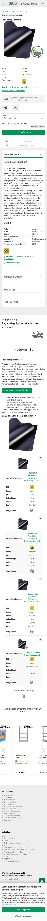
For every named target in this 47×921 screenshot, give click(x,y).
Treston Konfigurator (12, 811)
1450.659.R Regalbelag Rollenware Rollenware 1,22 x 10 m (32, 478)
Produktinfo (12, 154)
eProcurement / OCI (11, 813)
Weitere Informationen (23, 916)
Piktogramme (13, 277)
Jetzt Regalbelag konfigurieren (17, 390)
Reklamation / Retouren (13, 843)
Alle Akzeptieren (23, 910)
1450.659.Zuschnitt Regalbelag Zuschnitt (32, 653)
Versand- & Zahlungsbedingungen (17, 852)
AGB (6, 856)
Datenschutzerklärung (9, 905)
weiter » (15, 11)
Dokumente (11, 302)
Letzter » (23, 11)
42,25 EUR (32, 566)
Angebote (8, 797)
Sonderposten (9, 800)
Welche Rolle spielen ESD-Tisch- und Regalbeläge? (23, 87)
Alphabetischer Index (12, 816)
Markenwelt (8, 795)
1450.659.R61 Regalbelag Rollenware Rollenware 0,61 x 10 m (32, 539)
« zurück (6, 11)
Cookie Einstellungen (12, 861)
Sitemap (7, 820)
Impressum (8, 859)
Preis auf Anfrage (23, 132)
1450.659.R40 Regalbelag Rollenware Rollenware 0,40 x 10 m (32, 599)
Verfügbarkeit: (7, 123)
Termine (7, 841)
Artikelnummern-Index (12, 818)
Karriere (7, 845)
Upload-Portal (9, 804)
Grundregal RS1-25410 (21, 756)
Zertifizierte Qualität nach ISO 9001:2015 (19, 850)
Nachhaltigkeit (10, 838)
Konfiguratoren (10, 809)
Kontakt (7, 836)
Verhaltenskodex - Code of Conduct (17, 847)
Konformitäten (10, 802)
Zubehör (9, 289)
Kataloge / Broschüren (13, 807)
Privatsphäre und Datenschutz (16, 854)
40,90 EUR (32, 505)
